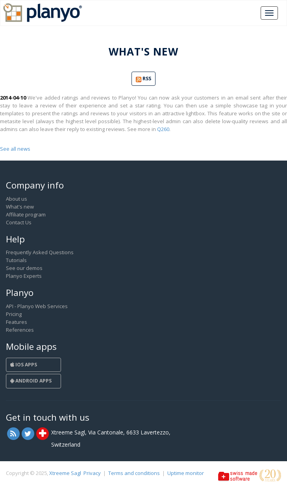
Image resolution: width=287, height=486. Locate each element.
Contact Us (18, 222)
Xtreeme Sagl (65, 473)
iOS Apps (23, 364)
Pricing (14, 314)
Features (16, 321)
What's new (20, 206)
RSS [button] (143, 79)
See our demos (24, 268)
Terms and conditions (134, 473)
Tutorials (16, 260)
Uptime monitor (185, 473)
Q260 (163, 129)
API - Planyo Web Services (37, 306)
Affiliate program (26, 214)
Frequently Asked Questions (40, 252)
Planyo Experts (24, 275)
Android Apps (31, 380)
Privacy (92, 473)
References (20, 329)
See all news (15, 148)
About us (16, 198)
